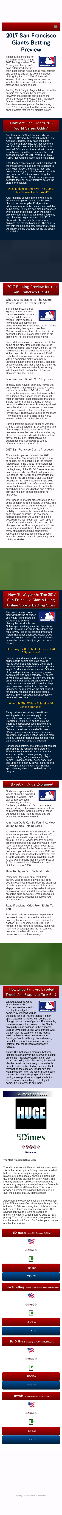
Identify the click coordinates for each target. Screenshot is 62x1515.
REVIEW (31, 1267)
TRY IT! (31, 1276)
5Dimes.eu (31, 1152)
